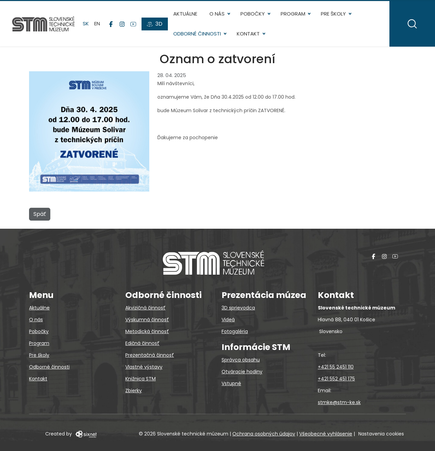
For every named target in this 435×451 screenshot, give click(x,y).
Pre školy (333, 13)
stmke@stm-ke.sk (339, 402)
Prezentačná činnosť (149, 355)
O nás (217, 13)
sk (86, 23)
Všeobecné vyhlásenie (325, 433)
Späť (39, 214)
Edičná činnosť (142, 343)
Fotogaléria (235, 331)
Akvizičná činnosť (145, 307)
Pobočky (252, 13)
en (97, 23)
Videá (228, 319)
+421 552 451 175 (336, 378)
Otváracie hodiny (242, 371)
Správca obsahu (241, 359)
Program (293, 13)
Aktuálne (185, 13)
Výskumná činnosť (147, 319)
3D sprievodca (238, 307)
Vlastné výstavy (143, 367)
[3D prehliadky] (155, 24)
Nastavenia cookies (381, 433)
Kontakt (248, 33)
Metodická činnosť (147, 331)
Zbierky (133, 390)
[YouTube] (133, 24)
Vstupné (231, 383)
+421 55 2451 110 (336, 367)
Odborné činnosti (197, 33)
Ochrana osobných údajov (263, 433)
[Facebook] (111, 24)
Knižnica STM (140, 378)
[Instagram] (122, 24)
